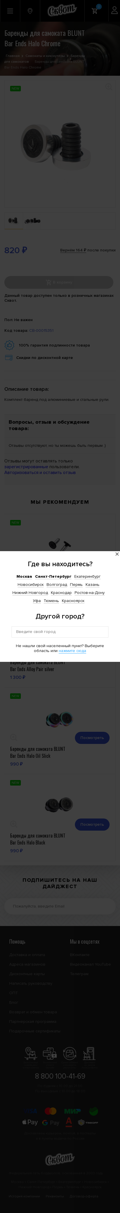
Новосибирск (31, 584)
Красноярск (73, 600)
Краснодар (61, 592)
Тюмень (51, 600)
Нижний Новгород (30, 592)
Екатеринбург (87, 576)
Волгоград (57, 584)
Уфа (37, 600)
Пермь (76, 584)
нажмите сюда (72, 650)
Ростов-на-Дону (90, 592)
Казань (92, 584)
